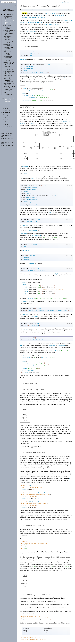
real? (30, 54)
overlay (25, 95)
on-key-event (25, 268)
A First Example (8, 133)
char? (31, 230)
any (25, 246)
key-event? (24, 244)
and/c (26, 54)
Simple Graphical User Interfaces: (9, 73)
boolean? (34, 205)
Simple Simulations (9, 106)
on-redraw (24, 323)
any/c (25, 173)
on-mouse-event (33, 123)
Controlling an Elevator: (9, 80)
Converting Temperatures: (9, 27)
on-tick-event (63, 121)
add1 (32, 370)
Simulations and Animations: (9, 22)
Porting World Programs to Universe (33, 17)
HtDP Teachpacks (8, 14)
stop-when (24, 338)
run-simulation (26, 64)
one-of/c (30, 298)
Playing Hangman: (9, 49)
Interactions (7, 112)
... (33, 489)
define (24, 88)
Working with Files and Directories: (9, 63)
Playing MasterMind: (9, 38)
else (25, 295)
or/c (27, 230)
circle (31, 95)
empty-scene (44, 90)
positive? (35, 54)
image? (31, 55)
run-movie (24, 52)
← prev (6, 5)
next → (14, 5)
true (34, 52)
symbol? (35, 230)
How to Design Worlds (51, 24)
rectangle (32, 97)
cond (24, 284)
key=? (22, 255)
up (10, 5)
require (23, 10)
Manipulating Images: (8, 18)
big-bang (25, 166)
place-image (26, 90)
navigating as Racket (64, 2)
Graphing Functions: (9, 68)
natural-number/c (29, 66)
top (2, 5)
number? (26, 70)
